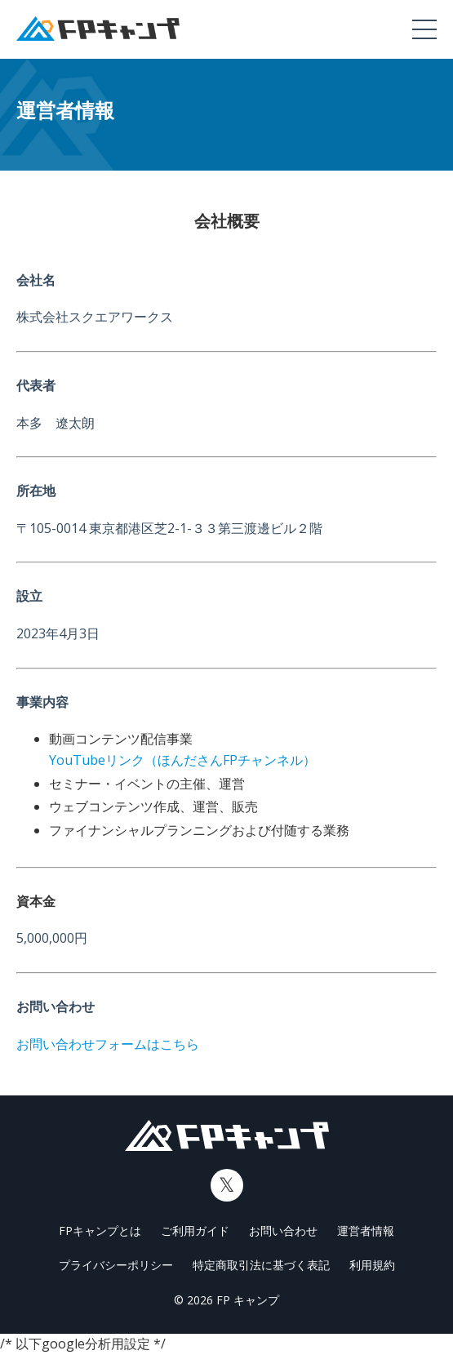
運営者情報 (365, 1230)
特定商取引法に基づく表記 (261, 1265)
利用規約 (372, 1265)
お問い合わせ (283, 1230)
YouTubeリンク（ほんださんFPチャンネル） (182, 760)
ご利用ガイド (195, 1230)
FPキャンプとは (100, 1230)
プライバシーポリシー (116, 1265)
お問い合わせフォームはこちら (107, 1044)
